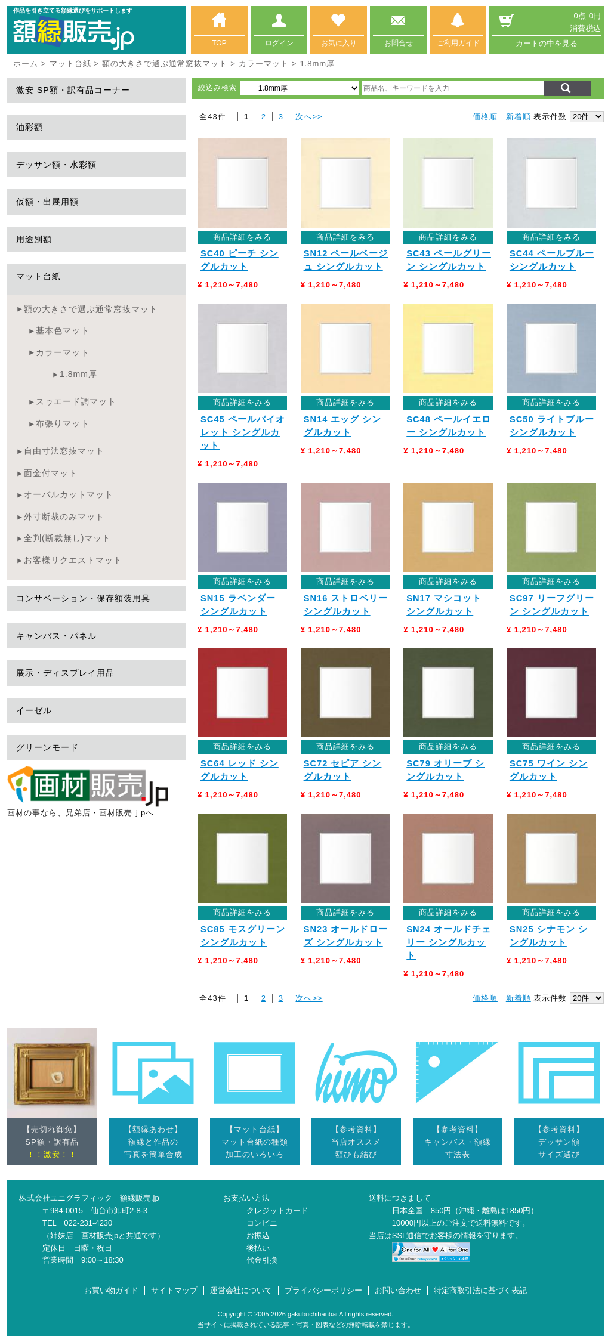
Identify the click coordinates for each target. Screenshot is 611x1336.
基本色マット (63, 330)
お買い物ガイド (111, 1290)
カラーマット (264, 63)
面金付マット (51, 473)
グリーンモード (47, 747)
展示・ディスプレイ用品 (65, 673)
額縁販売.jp (139, 1197)
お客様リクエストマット (73, 560)
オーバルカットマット (68, 494)
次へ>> (308, 116)
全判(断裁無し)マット (67, 538)
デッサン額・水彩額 (56, 164)
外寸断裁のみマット (64, 516)
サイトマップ (174, 1290)
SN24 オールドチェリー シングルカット (448, 942)
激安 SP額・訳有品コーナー (73, 90)
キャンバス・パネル (56, 636)
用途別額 (34, 239)
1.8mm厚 (78, 374)
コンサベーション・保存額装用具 (83, 598)
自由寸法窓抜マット (64, 451)
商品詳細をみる (242, 237)
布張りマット (63, 423)
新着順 (518, 116)
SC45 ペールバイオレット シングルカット (242, 432)
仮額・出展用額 (47, 201)
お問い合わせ (398, 1290)
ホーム (25, 63)
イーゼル (34, 710)
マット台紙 (70, 63)
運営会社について (241, 1290)
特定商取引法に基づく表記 (480, 1290)
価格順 (485, 116)
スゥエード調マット (76, 401)
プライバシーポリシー (323, 1290)
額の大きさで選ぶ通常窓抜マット (164, 63)
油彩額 (29, 127)
